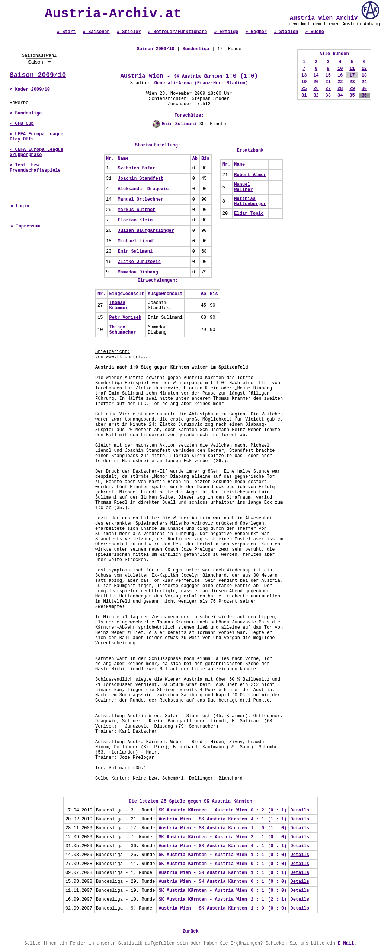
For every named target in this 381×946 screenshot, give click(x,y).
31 (304, 95)
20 (315, 82)
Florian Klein (135, 220)
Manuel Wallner (243, 187)
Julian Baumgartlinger (146, 230)
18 (364, 75)
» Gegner (256, 32)
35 (352, 95)
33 (328, 95)
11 (352, 68)
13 (304, 75)
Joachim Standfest (140, 178)
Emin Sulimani (179, 124)
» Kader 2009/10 (30, 89)
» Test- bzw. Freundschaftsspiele (35, 168)
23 (352, 82)
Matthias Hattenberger (250, 201)
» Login (19, 206)
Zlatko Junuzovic (139, 262)
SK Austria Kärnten (198, 76)
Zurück (190, 931)
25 (304, 88)
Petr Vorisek (125, 317)
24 (364, 82)
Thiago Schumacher (122, 330)
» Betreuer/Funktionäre (177, 32)
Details (299, 810)
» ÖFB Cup (22, 123)
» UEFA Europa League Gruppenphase (36, 152)
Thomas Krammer (118, 305)
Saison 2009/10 (38, 75)
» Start (66, 32)
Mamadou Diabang (138, 272)
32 (315, 95)
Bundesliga (195, 49)
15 (328, 75)
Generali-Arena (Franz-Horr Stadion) (201, 83)
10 (340, 68)
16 (340, 75)
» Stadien (286, 32)
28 (340, 88)
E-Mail (346, 943)
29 (352, 88)
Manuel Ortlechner (140, 199)
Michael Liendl (137, 241)
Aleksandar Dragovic (143, 189)
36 (364, 95)
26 (315, 88)
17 (352, 75)
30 (364, 88)
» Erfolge (226, 32)
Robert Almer (250, 175)
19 (304, 82)
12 (364, 68)
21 (328, 82)
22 (340, 82)
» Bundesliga (26, 113)
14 (315, 75)
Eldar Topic (248, 213)
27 (328, 88)
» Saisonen (96, 32)
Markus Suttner (137, 210)
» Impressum (25, 226)
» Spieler (129, 32)
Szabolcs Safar (137, 168)
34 (340, 95)
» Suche (314, 32)
